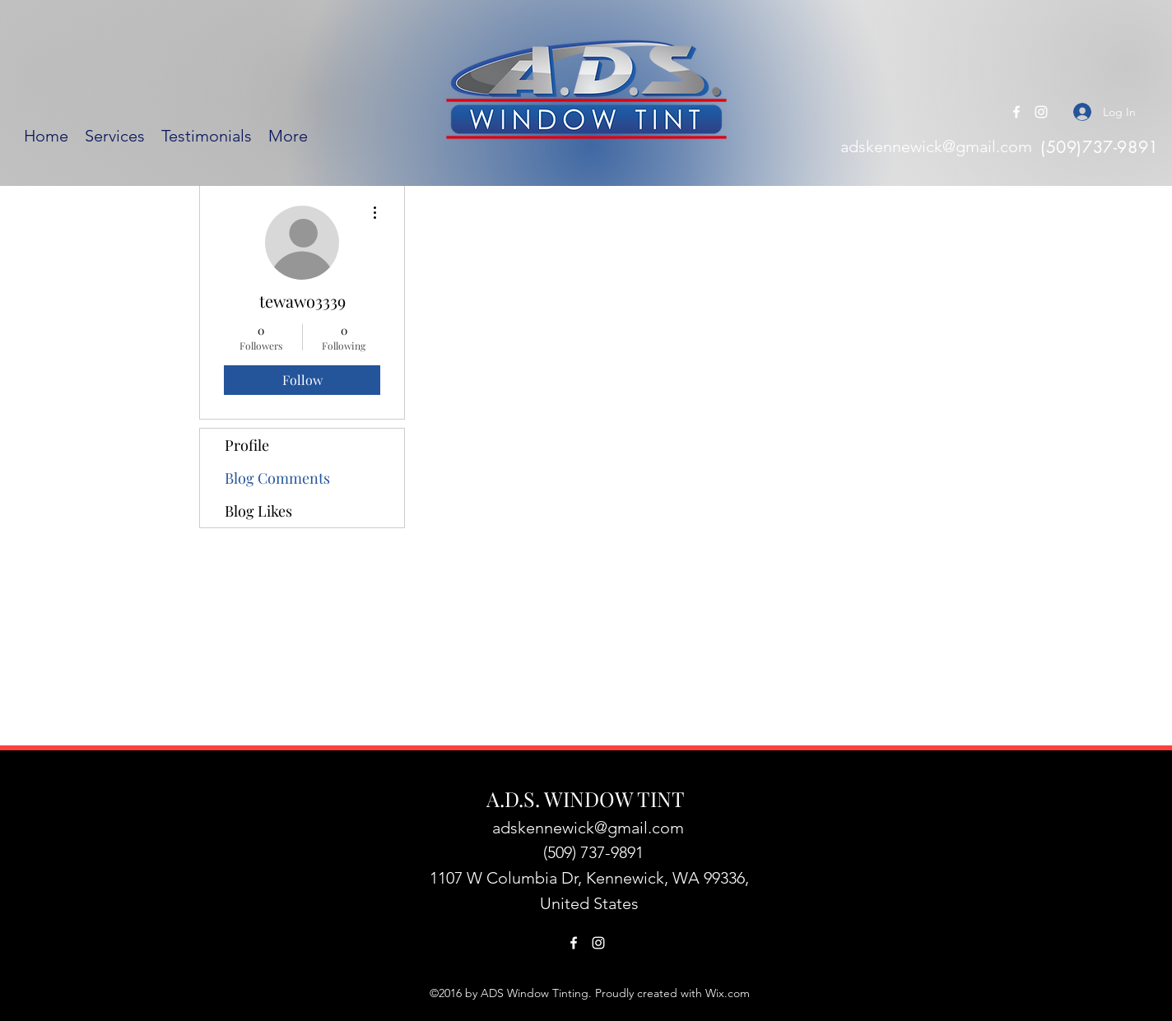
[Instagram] (1041, 112)
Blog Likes (258, 511)
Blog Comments (277, 478)
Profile (247, 445)
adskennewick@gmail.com (936, 146)
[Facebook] (1016, 112)
